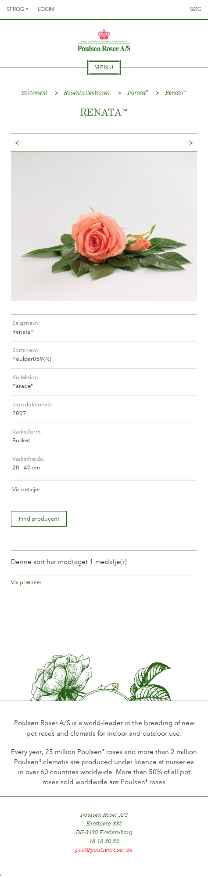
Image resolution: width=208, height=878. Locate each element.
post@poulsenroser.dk (104, 849)
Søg (195, 9)
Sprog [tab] (18, 9)
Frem (180, 143)
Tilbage (28, 143)
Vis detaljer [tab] (26, 489)
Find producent (39, 518)
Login (46, 9)
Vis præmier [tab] (26, 582)
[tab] (104, 67)
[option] (104, 226)
